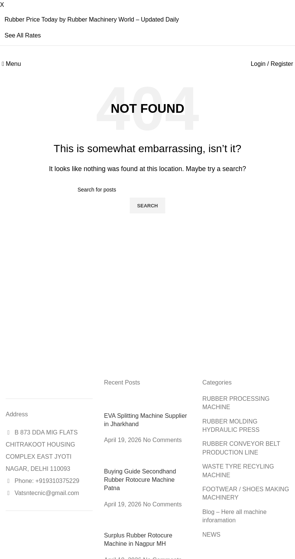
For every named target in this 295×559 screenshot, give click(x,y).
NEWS (211, 534)
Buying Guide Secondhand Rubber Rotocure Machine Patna (140, 480)
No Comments (162, 440)
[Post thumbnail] (147, 402)
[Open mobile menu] (11, 64)
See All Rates (23, 35)
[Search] (147, 190)
